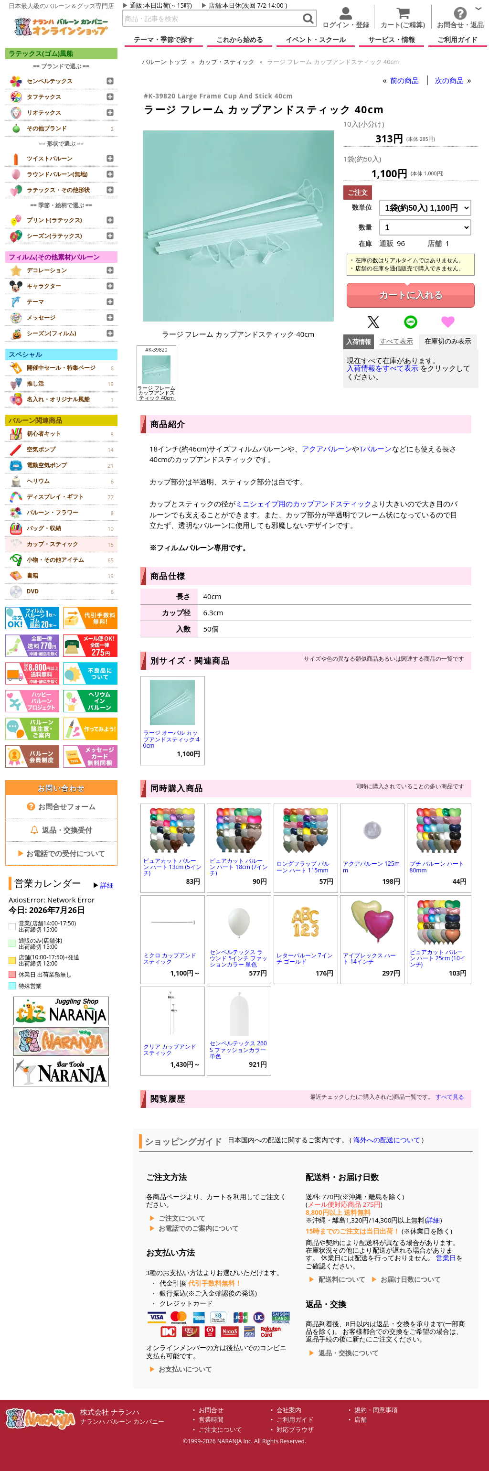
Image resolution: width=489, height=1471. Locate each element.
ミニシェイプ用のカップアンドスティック (303, 503)
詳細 (107, 885)
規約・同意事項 (376, 1410)
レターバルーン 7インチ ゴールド (304, 958)
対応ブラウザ (295, 1430)
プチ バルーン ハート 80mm (437, 866)
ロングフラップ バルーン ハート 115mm (303, 866)
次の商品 (450, 80)
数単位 (362, 207)
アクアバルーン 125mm (371, 866)
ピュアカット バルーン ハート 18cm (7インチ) (239, 867)
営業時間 (211, 1420)
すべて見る (450, 1097)
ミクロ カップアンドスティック (169, 958)
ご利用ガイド (295, 1420)
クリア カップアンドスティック (169, 1049)
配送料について (342, 1279)
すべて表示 (396, 341)
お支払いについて (185, 1369)
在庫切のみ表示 (448, 341)
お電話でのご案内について (199, 1228)
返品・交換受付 (61, 830)
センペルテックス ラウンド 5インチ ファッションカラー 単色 (238, 958)
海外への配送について (386, 1140)
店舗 (215, 5)
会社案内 (288, 1410)
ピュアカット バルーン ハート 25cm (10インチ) (438, 958)
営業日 (446, 1258)
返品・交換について (349, 1353)
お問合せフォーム (61, 806)
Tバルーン (375, 448)
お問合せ (211, 1410)
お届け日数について (411, 1279)
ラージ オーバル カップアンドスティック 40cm (171, 739)
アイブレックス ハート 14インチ (369, 958)
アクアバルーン (327, 448)
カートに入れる (411, 295)
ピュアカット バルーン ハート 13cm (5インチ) (172, 867)
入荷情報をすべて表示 (382, 368)
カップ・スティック (227, 61)
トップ (164, 61)
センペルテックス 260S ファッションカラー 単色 (238, 1049)
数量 (365, 227)
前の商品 (405, 80)
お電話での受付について (61, 853)
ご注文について (182, 1218)
